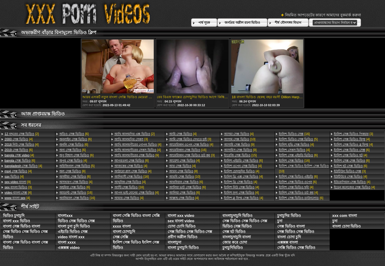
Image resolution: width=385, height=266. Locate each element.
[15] (240, 155)
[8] (72, 171)
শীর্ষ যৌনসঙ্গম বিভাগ (288, 23)
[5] (76, 166)
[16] (75, 192)
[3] (18, 187)
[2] (22, 134)
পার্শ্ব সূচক (204, 23)
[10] (184, 176)
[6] (19, 150)
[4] (19, 139)
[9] (18, 182)
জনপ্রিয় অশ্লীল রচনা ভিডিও (242, 23)
